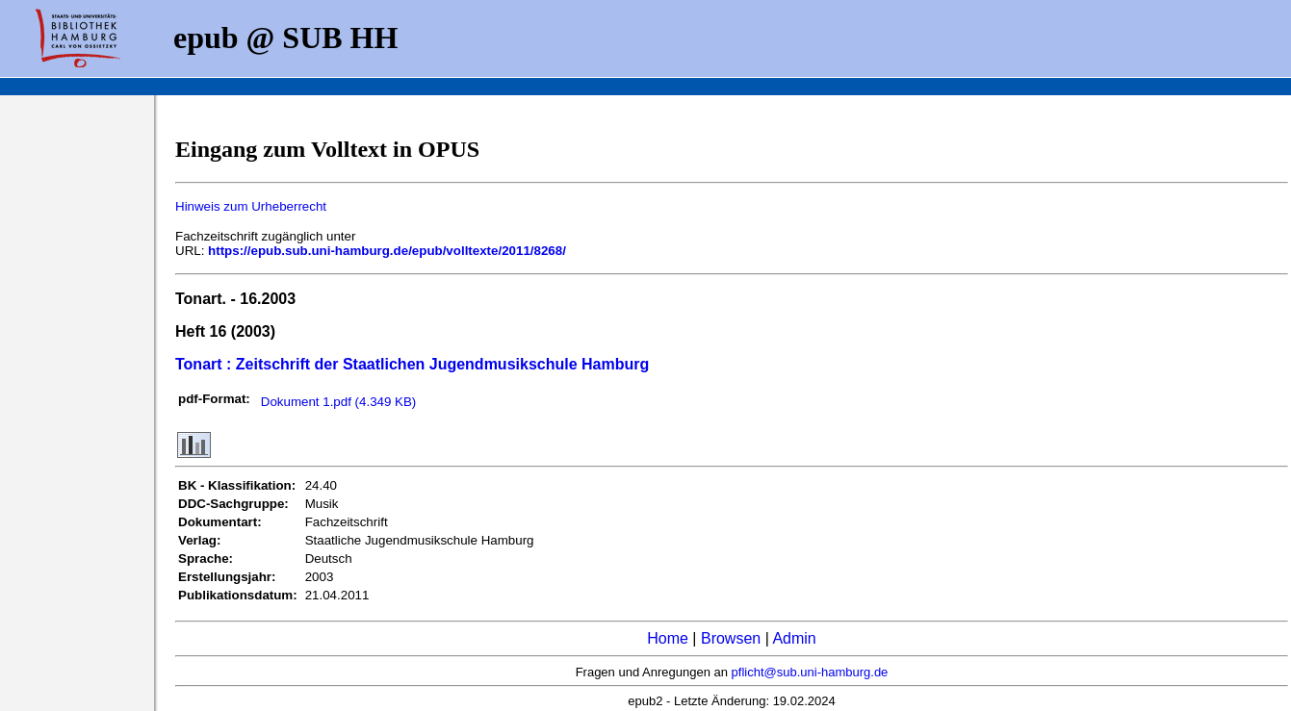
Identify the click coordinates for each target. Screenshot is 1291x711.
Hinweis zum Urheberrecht (250, 206)
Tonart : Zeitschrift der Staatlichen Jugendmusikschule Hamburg (412, 364)
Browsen (731, 638)
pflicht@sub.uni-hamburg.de (810, 672)
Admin (793, 638)
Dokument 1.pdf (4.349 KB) (339, 401)
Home (667, 638)
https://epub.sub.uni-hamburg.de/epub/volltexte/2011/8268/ (387, 250)
